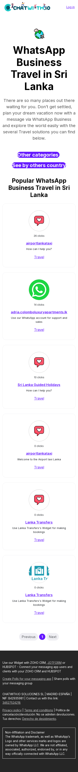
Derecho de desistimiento (39, 719)
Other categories (38, 155)
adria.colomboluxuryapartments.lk (39, 312)
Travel (39, 257)
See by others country (39, 165)
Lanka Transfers (39, 522)
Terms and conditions (38, 710)
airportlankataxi (39, 243)
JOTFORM (54, 662)
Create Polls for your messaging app (26, 679)
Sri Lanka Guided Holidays (39, 385)
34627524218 (11, 702)
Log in (70, 7)
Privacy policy (12, 710)
